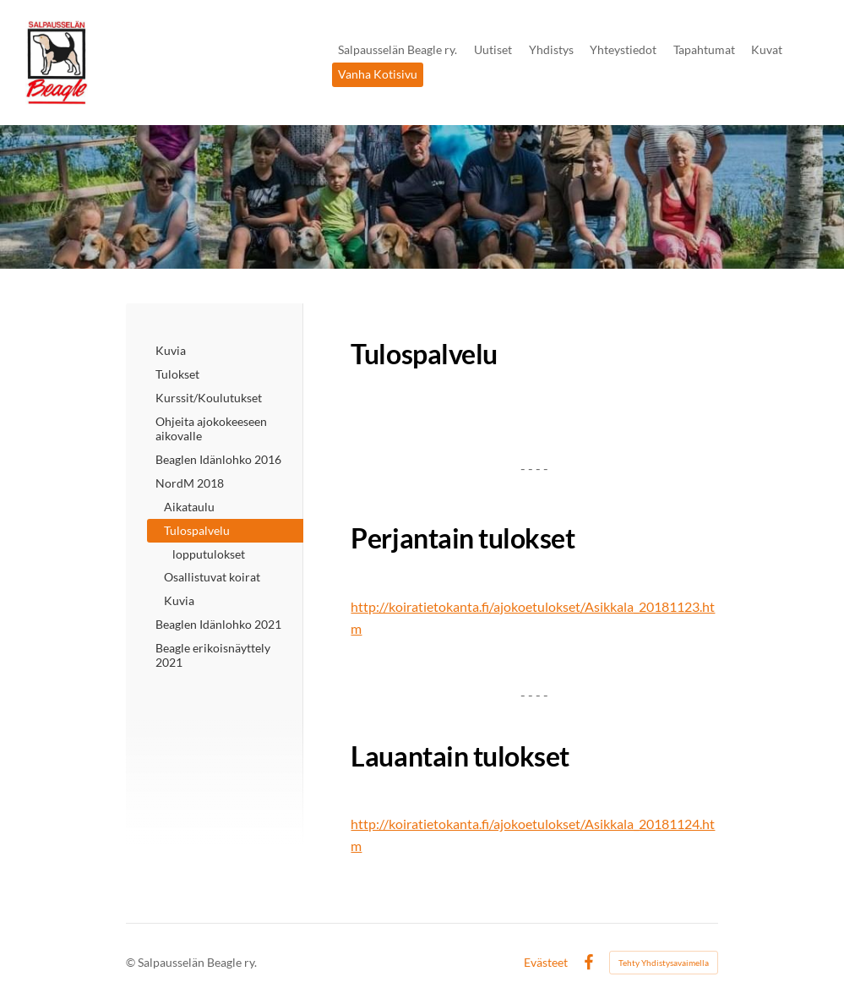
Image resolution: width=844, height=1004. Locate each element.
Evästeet (546, 963)
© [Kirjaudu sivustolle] (132, 962)
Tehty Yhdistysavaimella (663, 963)
